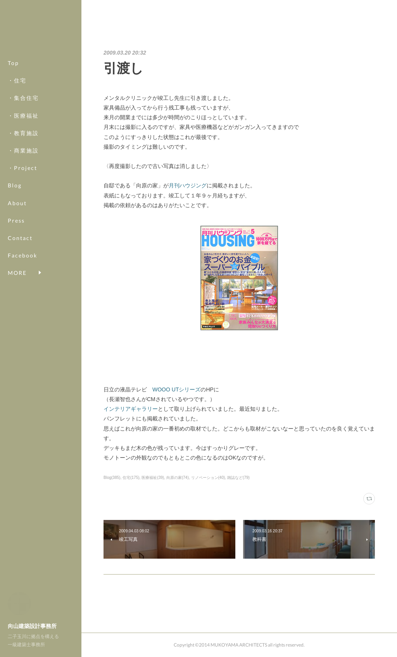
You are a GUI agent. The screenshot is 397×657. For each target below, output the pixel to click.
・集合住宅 (23, 97)
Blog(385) (112, 477)
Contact (20, 238)
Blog (15, 185)
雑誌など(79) (238, 477)
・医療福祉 (23, 115)
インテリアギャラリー (131, 409)
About (17, 203)
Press (16, 220)
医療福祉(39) (153, 477)
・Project (22, 168)
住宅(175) (131, 477)
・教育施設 (23, 133)
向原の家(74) (177, 477)
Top (13, 63)
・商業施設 (23, 150)
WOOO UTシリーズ (176, 389)
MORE (17, 255)
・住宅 (17, 80)
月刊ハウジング (188, 185)
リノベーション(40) (208, 477)
